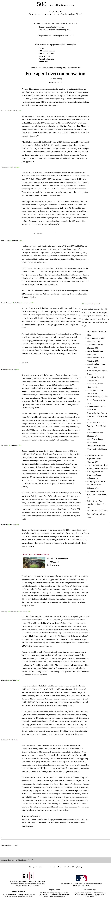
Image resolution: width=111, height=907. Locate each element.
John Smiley (13, 680)
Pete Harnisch (4, 445)
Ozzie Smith (57, 398)
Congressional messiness (37, 285)
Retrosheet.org (89, 890)
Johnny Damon (14, 611)
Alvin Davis (62, 208)
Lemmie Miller (93, 364)
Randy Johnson (59, 218)
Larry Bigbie (92, 481)
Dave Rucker (35, 398)
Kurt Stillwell (23, 611)
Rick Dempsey (14, 445)
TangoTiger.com (54, 890)
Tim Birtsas (91, 377)
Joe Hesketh (92, 351)
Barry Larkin (39, 620)
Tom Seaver (67, 95)
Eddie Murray (101, 416)
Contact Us (43, 867)
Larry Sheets (4, 111)
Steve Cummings (50, 536)
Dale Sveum (60, 483)
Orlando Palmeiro (29, 297)
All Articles (43, 62)
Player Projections (46, 59)
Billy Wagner (74, 791)
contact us (69, 35)
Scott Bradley (92, 371)
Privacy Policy (77, 867)
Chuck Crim (55, 350)
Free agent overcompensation (55, 73)
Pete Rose (102, 332)
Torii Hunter (4, 680)
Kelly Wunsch (92, 423)
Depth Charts (44, 56)
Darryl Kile (12, 740)
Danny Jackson (61, 623)
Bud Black (13, 524)
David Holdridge (93, 397)
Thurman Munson (29, 461)
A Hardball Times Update (57, 558)
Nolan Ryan (92, 341)
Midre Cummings (28, 696)
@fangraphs (33, 867)
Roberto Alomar (100, 449)
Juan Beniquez (26, 302)
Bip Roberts (33, 636)
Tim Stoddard (15, 240)
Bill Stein (13, 167)
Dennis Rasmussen (94, 338)
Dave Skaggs (68, 126)
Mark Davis (68, 350)
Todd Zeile (4, 369)
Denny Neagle (77, 692)
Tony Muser (81, 126)
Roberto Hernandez (6, 302)
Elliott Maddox (14, 111)
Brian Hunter (92, 406)
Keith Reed (91, 491)
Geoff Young (57, 78)
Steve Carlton (29, 221)
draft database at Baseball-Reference (53, 823)
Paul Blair (28, 123)
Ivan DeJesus (12, 369)
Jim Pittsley (4, 611)
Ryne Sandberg (64, 388)
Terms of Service (64, 867)
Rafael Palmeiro (5, 240)
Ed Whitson (26, 294)
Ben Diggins (92, 472)
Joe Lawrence (92, 446)
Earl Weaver (57, 246)
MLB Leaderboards (47, 51)
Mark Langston (5, 167)
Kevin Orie (91, 433)
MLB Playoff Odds (46, 53)
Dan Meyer (64, 176)
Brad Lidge (4, 740)
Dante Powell (50, 583)
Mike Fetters (17, 302)
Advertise (53, 867)
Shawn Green (4, 524)
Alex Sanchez (77, 536)
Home (41, 48)
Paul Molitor (101, 426)
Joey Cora (69, 294)
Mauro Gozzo (63, 536)
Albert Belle (98, 468)
